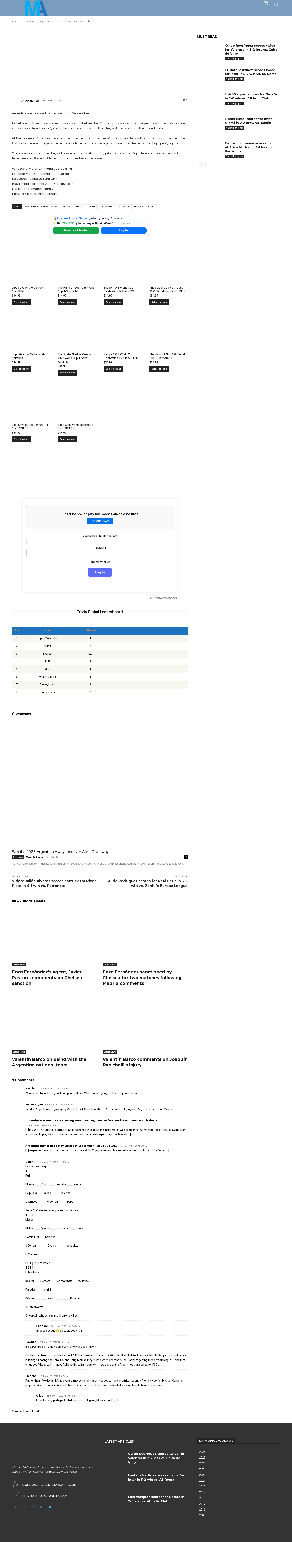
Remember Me (100, 562)
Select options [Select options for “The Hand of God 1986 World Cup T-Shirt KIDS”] (67, 302)
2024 (202, 1462)
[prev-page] (199, 164)
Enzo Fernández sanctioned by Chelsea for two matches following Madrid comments (143, 977)
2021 (202, 1479)
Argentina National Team (79, 206)
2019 (202, 1491)
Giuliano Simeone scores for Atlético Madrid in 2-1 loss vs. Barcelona (249, 147)
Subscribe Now (100, 521)
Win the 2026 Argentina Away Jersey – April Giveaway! (61, 851)
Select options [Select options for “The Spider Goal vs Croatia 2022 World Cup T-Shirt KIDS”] (159, 302)
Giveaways (18, 857)
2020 (202, 1485)
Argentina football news (41, 206)
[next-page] (205, 164)
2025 (202, 1456)
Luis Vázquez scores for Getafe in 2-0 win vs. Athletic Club (251, 96)
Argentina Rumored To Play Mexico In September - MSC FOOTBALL (71, 1145)
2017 (202, 1502)
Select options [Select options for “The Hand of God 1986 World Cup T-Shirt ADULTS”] (159, 369)
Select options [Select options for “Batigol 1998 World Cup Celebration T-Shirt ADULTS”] (113, 369)
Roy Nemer (31, 100)
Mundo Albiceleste (146, 206)
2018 (202, 1497)
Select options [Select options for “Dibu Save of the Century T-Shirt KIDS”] (21, 302)
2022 (202, 1473)
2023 (202, 1468)
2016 (202, 1508)
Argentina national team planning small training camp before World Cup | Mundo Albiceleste (91, 1119)
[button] (276, 4)
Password (100, 547)
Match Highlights (234, 58)
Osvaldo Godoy (34, 856)
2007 (202, 1514)
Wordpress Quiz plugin (165, 597)
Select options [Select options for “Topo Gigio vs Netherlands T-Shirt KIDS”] (21, 369)
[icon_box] (39, 1495)
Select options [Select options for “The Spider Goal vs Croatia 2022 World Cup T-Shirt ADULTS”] (67, 372)
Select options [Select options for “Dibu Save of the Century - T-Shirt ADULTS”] (21, 439)
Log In (123, 230)
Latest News (19, 964)
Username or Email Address (100, 535)
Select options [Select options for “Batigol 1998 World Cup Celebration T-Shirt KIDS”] (113, 302)
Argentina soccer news (114, 206)
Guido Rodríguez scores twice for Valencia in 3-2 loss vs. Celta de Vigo (251, 50)
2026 (202, 1450)
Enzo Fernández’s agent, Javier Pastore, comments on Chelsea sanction (47, 977)
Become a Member (76, 230)
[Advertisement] (100, 61)
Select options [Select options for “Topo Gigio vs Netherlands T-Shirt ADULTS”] (67, 439)
